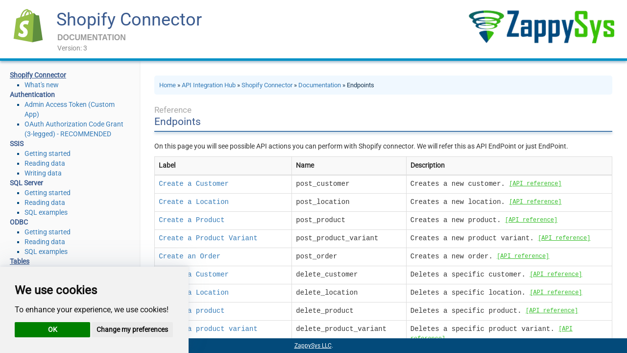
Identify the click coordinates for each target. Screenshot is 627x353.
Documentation (319, 85)
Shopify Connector (129, 19)
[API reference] (535, 183)
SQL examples (46, 212)
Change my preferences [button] (132, 329)
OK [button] (52, 329)
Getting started (47, 153)
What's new (41, 85)
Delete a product (191, 311)
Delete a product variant (208, 329)
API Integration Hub (209, 85)
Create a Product (191, 220)
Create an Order (189, 256)
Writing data (43, 173)
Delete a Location (194, 293)
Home (167, 85)
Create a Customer (194, 184)
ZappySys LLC (313, 345)
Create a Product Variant (208, 238)
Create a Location (194, 202)
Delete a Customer (194, 274)
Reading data (44, 163)
